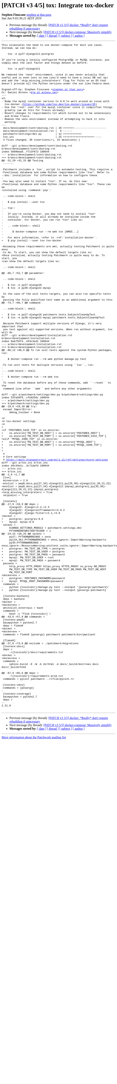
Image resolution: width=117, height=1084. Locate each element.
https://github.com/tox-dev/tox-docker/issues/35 (59, 116)
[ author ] (79, 35)
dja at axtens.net (44, 102)
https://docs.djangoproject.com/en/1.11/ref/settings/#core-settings (57, 543)
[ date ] (41, 35)
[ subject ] (65, 35)
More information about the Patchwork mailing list (34, 870)
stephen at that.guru (38, 14)
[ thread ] (53, 35)
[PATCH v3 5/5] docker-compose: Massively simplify (77, 32)
